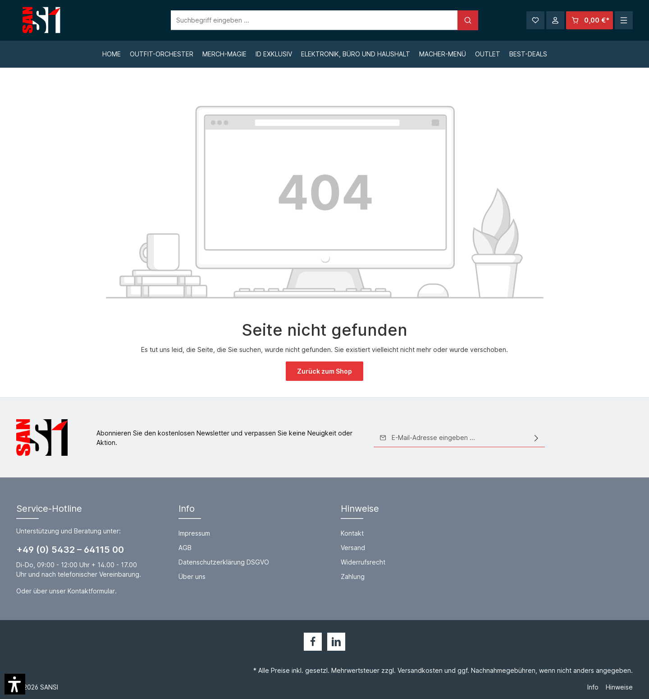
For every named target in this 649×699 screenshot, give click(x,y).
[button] (15, 684)
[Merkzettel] (535, 20)
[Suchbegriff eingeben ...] (314, 20)
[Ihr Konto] (555, 20)
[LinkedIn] (336, 642)
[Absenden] (536, 437)
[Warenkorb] (589, 20)
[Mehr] (624, 20)
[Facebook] (313, 642)
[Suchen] (467, 20)
